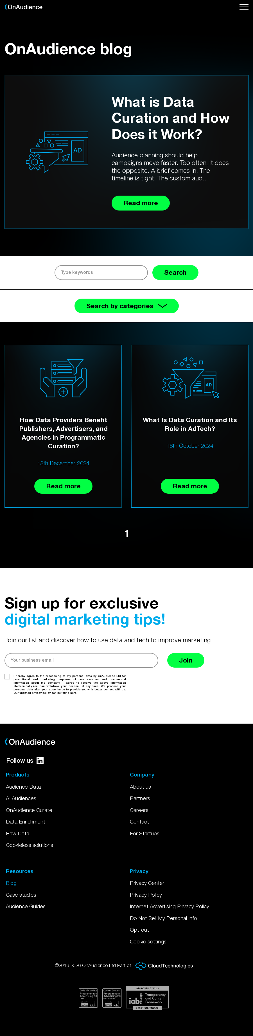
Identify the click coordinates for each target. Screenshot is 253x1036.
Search (175, 272)
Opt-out (139, 930)
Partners (140, 798)
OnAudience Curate (29, 810)
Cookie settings (148, 941)
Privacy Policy (146, 895)
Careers (139, 810)
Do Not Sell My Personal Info (163, 918)
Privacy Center (147, 883)
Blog (11, 883)
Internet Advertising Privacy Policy (169, 906)
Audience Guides (26, 906)
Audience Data (23, 787)
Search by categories (126, 306)
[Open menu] (244, 7)
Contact (139, 821)
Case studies (21, 895)
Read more (63, 486)
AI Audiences (21, 798)
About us (140, 787)
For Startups (144, 833)
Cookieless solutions (29, 845)
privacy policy (41, 692)
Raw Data (17, 833)
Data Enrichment (25, 821)
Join (186, 660)
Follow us (25, 760)
